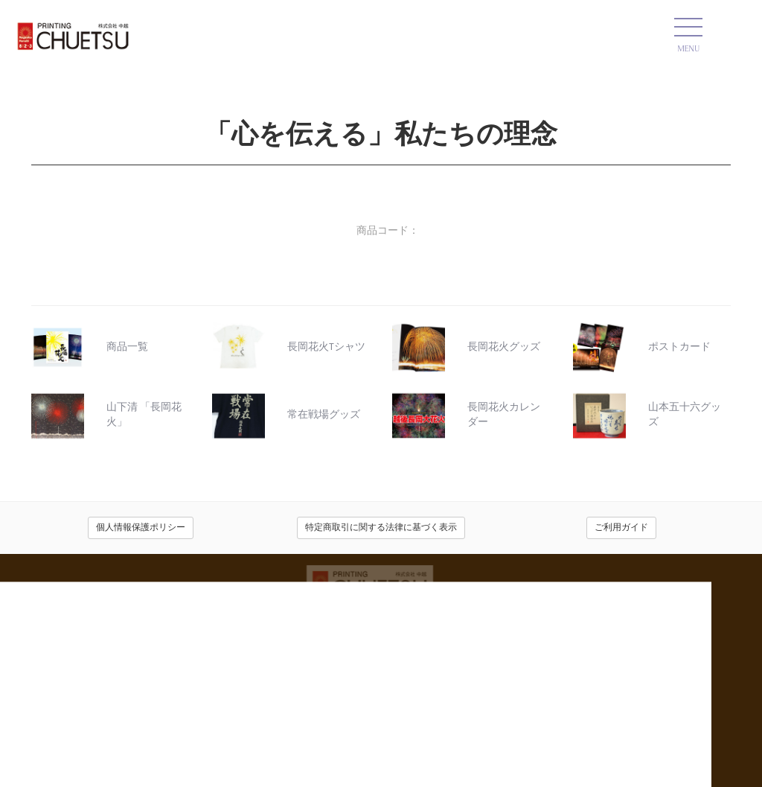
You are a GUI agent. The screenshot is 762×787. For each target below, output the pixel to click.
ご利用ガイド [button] (621, 527)
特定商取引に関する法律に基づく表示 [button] (381, 527)
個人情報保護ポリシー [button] (140, 527)
